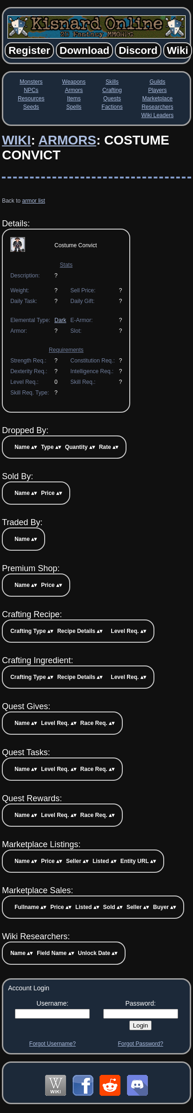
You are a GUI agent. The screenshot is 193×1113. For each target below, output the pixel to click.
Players (157, 90)
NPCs (31, 90)
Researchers (157, 107)
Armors (74, 90)
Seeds (31, 107)
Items (73, 98)
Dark (60, 320)
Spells (73, 107)
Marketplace (157, 98)
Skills (112, 82)
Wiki (16, 140)
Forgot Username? (52, 1044)
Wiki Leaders (157, 115)
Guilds (157, 82)
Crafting (112, 90)
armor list (33, 201)
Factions (111, 107)
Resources (31, 98)
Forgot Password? (140, 1044)
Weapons (74, 82)
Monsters (31, 82)
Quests (112, 98)
